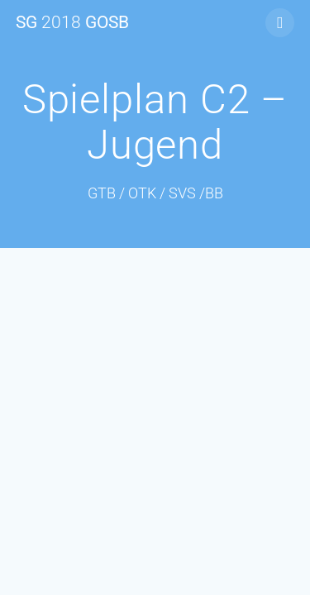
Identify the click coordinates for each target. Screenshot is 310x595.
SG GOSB (72, 22)
